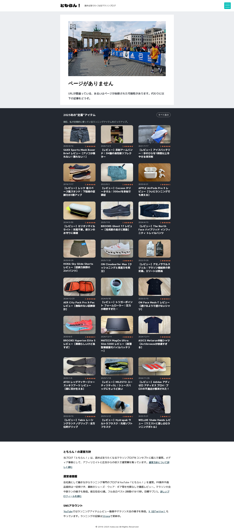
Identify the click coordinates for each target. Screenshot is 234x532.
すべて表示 (163, 114)
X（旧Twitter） (157, 511)
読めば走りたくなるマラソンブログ (100, 5)
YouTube (68, 511)
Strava (106, 516)
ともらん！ (70, 5)
